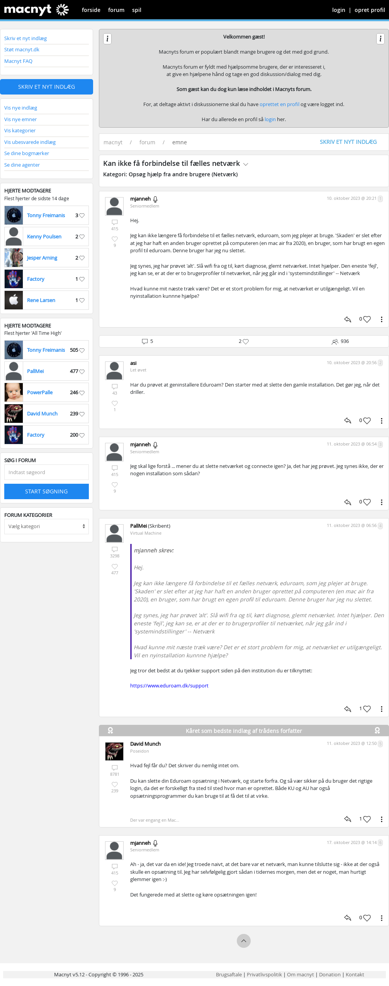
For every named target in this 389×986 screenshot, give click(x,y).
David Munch (145, 743)
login (338, 10)
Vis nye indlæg (20, 107)
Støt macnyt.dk (21, 49)
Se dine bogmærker (26, 153)
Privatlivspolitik (264, 974)
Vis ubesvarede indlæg (30, 141)
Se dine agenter (22, 164)
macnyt (113, 142)
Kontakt (355, 974)
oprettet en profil (279, 104)
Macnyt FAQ (18, 60)
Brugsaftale (229, 974)
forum (116, 10)
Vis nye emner (20, 119)
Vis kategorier (20, 130)
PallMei (138, 525)
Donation (330, 974)
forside (91, 10)
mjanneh (140, 198)
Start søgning (46, 491)
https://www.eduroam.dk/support (169, 685)
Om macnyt (300, 974)
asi (133, 363)
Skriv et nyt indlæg (25, 38)
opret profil (370, 10)
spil (136, 10)
